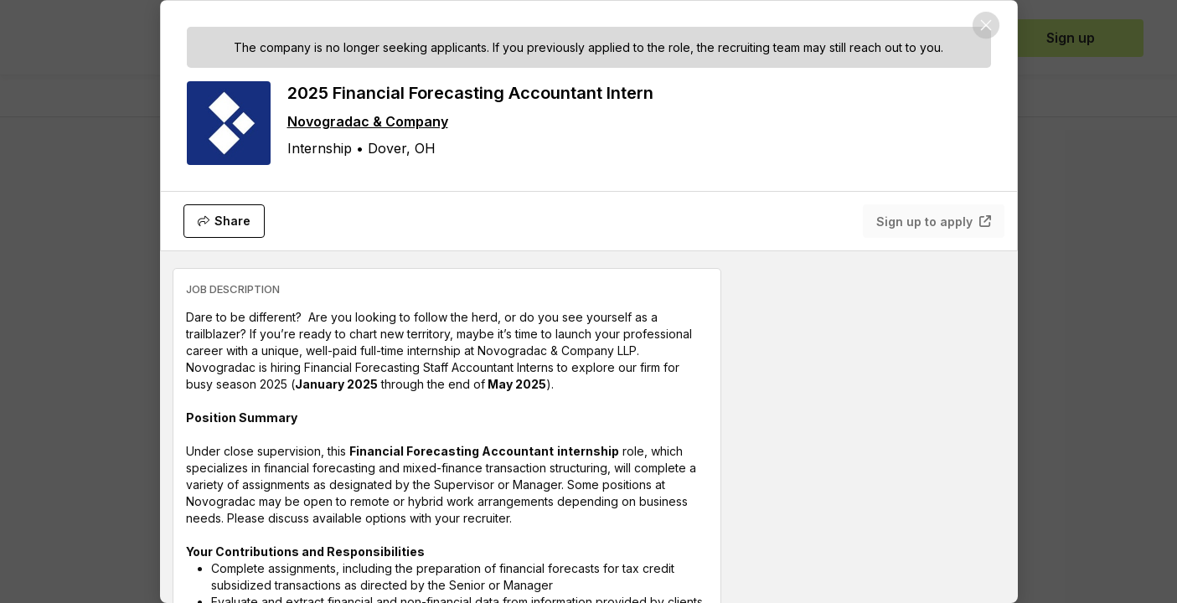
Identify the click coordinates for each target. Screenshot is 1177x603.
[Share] (224, 221)
